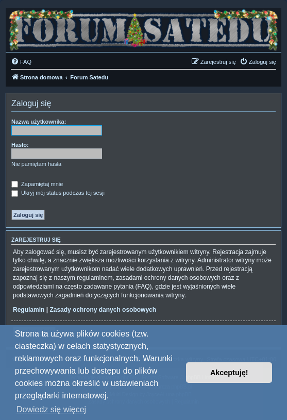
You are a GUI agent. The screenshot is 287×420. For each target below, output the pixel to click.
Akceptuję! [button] (229, 372)
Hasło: (20, 145)
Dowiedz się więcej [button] (51, 409)
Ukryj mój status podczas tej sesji (58, 193)
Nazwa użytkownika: (38, 122)
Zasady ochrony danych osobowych (102, 309)
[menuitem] (21, 62)
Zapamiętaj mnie (37, 184)
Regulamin (28, 309)
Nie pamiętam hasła (36, 164)
